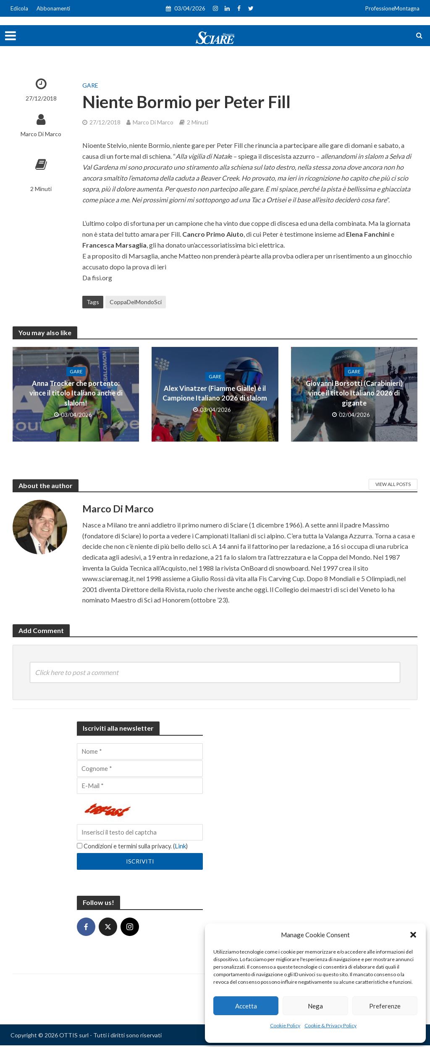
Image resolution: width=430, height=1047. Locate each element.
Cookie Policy (285, 1025)
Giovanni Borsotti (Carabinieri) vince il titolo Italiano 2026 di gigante (354, 393)
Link (184, 847)
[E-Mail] (140, 786)
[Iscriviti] (140, 863)
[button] (413, 935)
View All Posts (393, 484)
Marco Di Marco (41, 133)
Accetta (246, 1006)
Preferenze (385, 1006)
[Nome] (140, 751)
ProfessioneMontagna (392, 8)
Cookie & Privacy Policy (330, 1025)
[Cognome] (140, 769)
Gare (90, 85)
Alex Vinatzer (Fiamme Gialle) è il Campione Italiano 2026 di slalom (215, 393)
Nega (315, 1006)
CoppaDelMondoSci (136, 301)
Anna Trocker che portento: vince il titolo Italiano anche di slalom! (76, 393)
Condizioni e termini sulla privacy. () (134, 847)
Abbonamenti (53, 8)
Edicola (19, 8)
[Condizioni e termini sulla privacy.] (79, 847)
